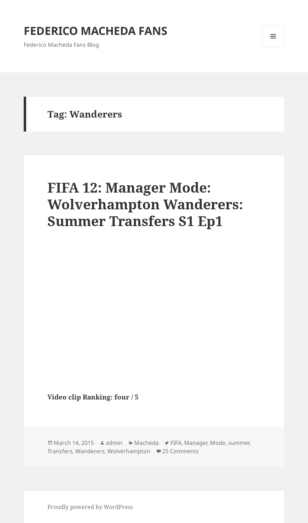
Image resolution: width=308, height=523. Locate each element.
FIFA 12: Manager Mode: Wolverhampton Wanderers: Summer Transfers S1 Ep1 (145, 204)
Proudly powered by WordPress (90, 507)
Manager (195, 443)
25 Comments (180, 451)
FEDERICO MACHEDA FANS (95, 30)
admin (114, 443)
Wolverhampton (128, 451)
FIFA (176, 443)
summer (238, 443)
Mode (217, 443)
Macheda (146, 443)
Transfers (60, 451)
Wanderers (90, 451)
